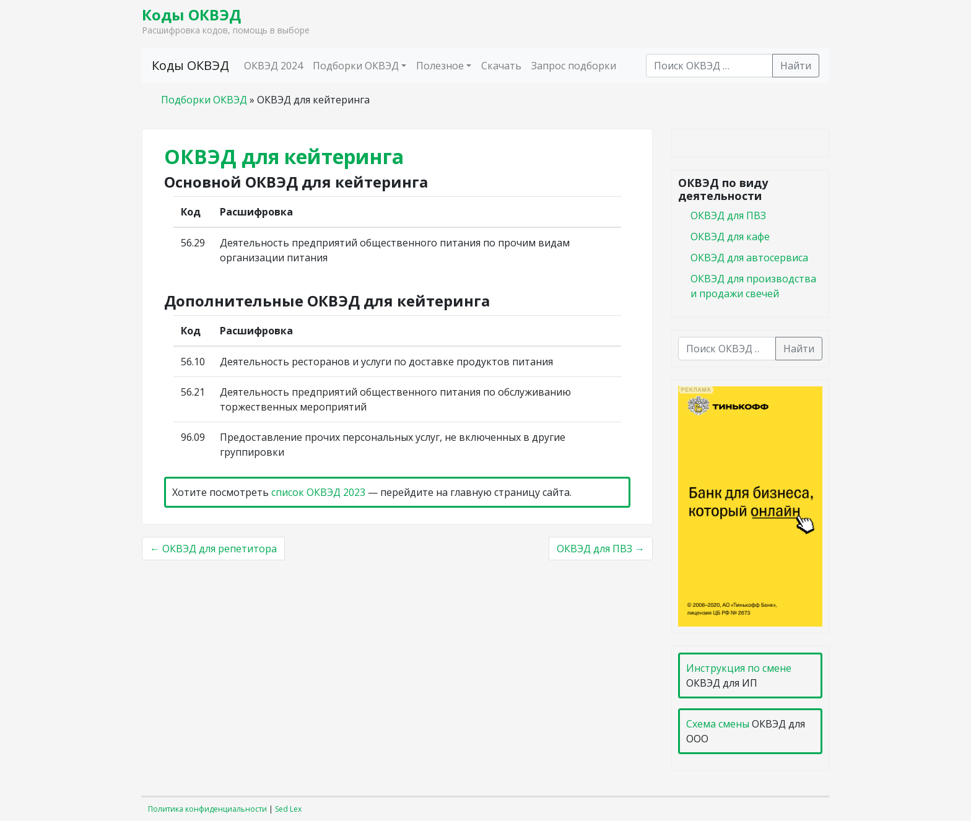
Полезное (440, 65)
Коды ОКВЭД (191, 14)
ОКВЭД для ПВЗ (728, 215)
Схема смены (717, 724)
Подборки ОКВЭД (356, 65)
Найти (795, 65)
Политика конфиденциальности (207, 809)
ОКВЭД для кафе (730, 236)
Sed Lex (288, 809)
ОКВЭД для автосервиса (749, 257)
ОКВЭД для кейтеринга (284, 156)
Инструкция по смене (738, 668)
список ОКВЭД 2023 (318, 492)
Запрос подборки (573, 65)
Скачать (501, 65)
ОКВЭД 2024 (273, 65)
